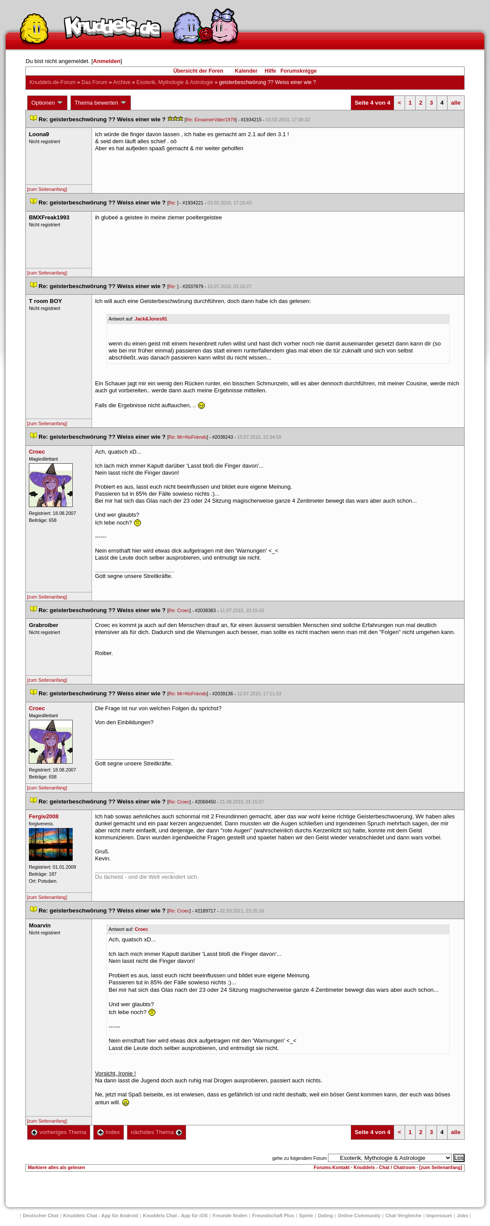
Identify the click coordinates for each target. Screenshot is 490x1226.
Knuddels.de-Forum (52, 82)
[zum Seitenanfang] (47, 189)
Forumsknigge (299, 71)
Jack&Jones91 (151, 318)
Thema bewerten (100, 102)
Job (462, 1215)
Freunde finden (229, 1215)
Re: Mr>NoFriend (188, 437)
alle (456, 102)
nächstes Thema (156, 1132)
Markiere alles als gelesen (56, 1167)
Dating (325, 1215)
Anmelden (106, 61)
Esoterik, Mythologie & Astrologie (175, 82)
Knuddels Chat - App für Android (100, 1215)
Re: (173, 202)
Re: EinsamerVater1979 (211, 119)
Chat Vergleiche (403, 1215)
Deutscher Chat (40, 1215)
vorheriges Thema (58, 1132)
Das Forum (94, 82)
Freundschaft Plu (273, 1215)
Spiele (306, 1215)
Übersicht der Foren (198, 71)
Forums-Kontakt (331, 1167)
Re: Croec (179, 610)
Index (108, 1132)
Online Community (359, 1215)
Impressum (439, 1215)
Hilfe (270, 71)
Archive (121, 82)
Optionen (47, 102)
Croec (141, 929)
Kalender (246, 71)
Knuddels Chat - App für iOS (175, 1215)
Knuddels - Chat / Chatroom (385, 1167)
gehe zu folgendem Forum (299, 1158)
